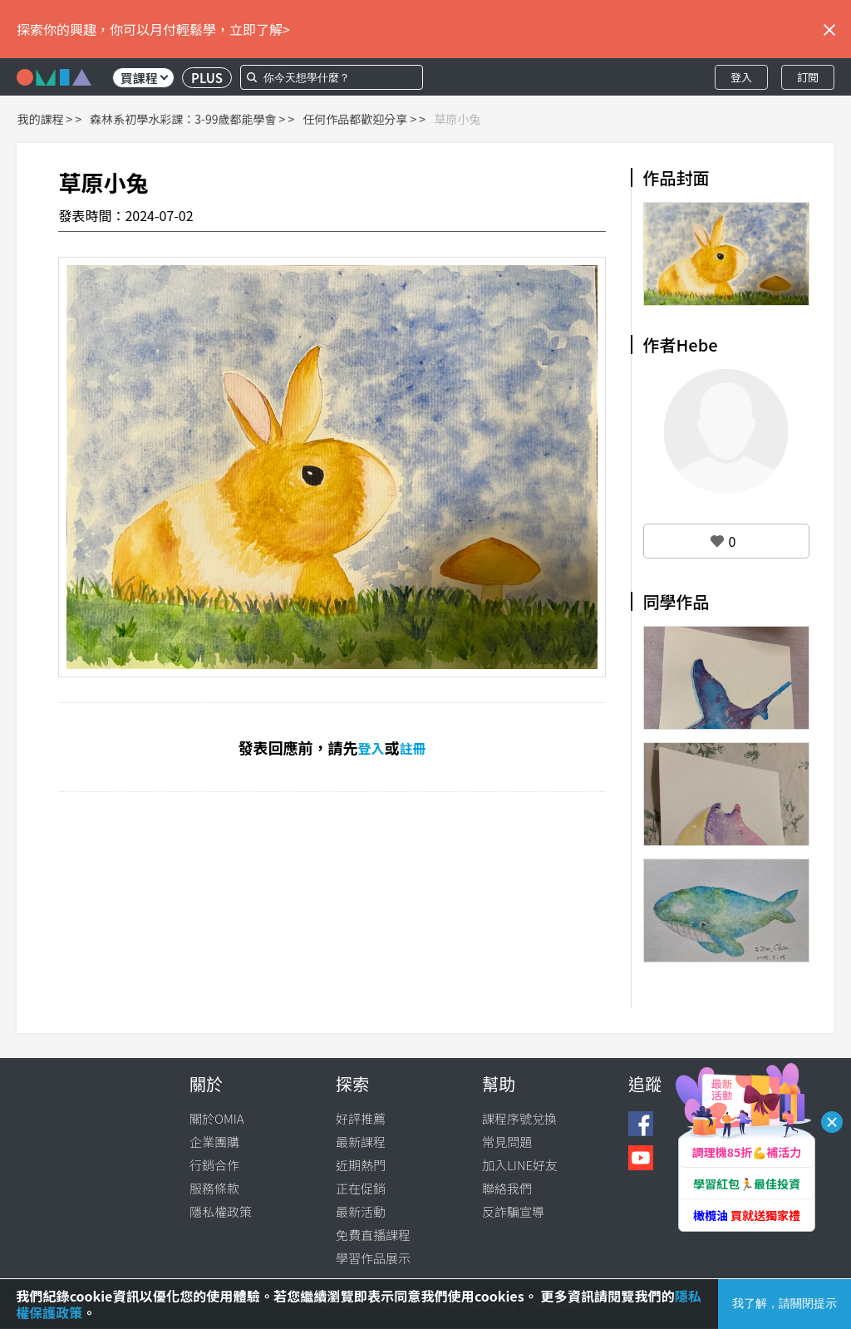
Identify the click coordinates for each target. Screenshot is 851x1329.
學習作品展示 (373, 1258)
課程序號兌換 (519, 1118)
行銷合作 (214, 1165)
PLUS (207, 77)
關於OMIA (216, 1118)
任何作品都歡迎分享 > (359, 119)
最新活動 (361, 1211)
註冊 (413, 748)
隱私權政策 (220, 1211)
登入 (741, 77)
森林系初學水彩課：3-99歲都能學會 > (187, 119)
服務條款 (214, 1188)
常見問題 (507, 1141)
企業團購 (214, 1141)
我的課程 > (44, 119)
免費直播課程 (373, 1234)
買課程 (144, 77)
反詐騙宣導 (513, 1211)
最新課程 (361, 1141)
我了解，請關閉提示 (784, 1303)
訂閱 (808, 77)
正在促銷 (361, 1188)
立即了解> (259, 29)
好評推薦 (361, 1118)
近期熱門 (361, 1165)
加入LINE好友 (520, 1165)
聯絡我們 (507, 1188)
